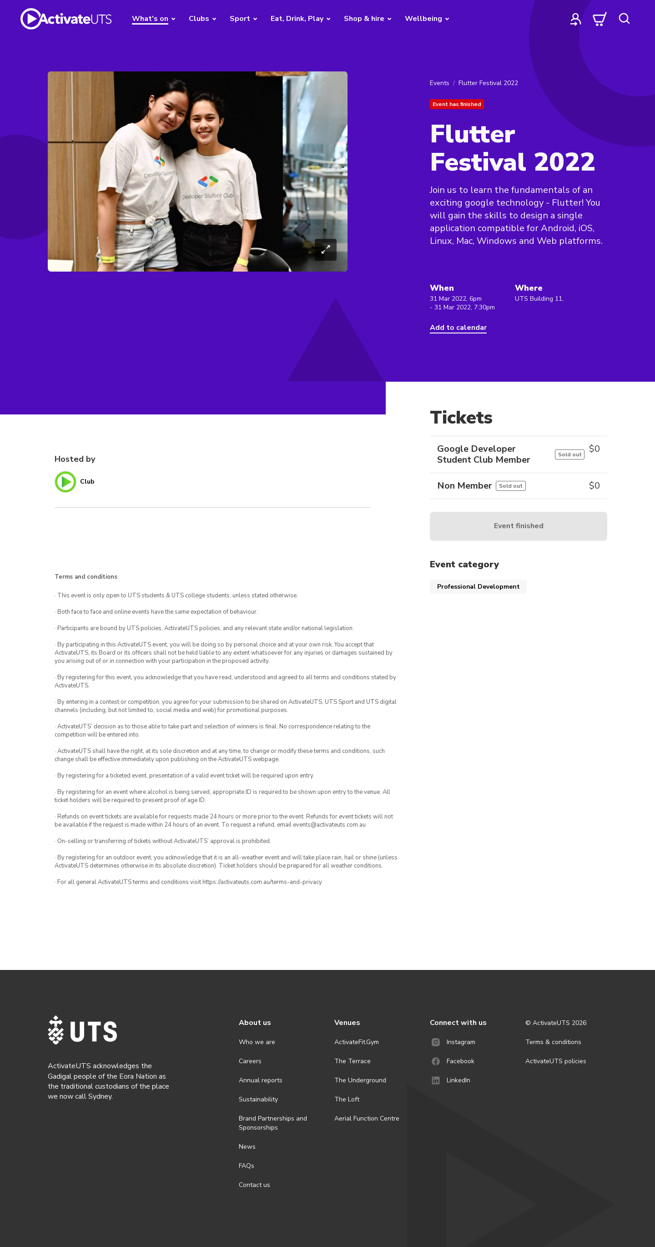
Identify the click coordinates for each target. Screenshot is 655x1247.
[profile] (575, 18)
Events (439, 83)
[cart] (600, 18)
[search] (624, 18)
